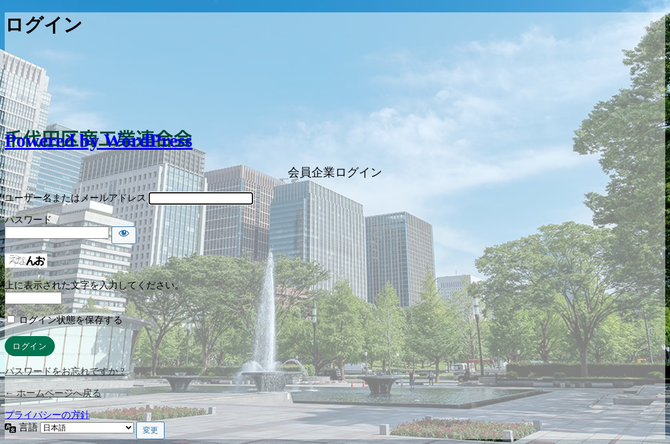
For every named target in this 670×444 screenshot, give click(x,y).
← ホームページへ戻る (53, 393)
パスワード (28, 220)
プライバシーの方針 (47, 415)
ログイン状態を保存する (71, 320)
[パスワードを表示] (123, 235)
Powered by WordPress (98, 140)
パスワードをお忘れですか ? (64, 371)
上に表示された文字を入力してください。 (94, 285)
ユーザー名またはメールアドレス (75, 198)
